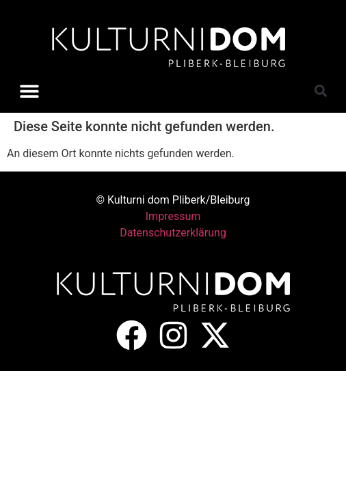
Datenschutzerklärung (173, 232)
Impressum (173, 216)
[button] (29, 90)
